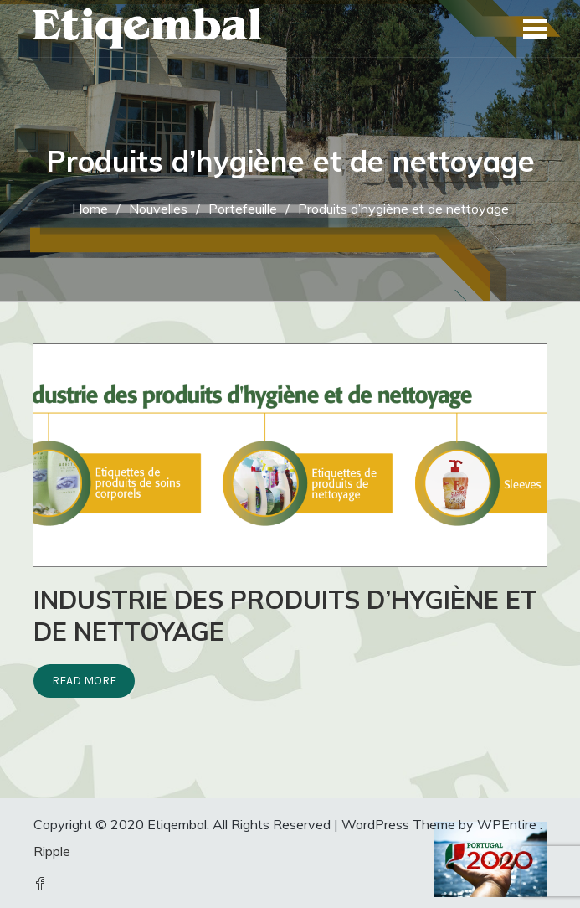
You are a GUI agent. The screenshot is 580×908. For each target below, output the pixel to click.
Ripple (51, 851)
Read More (84, 680)
